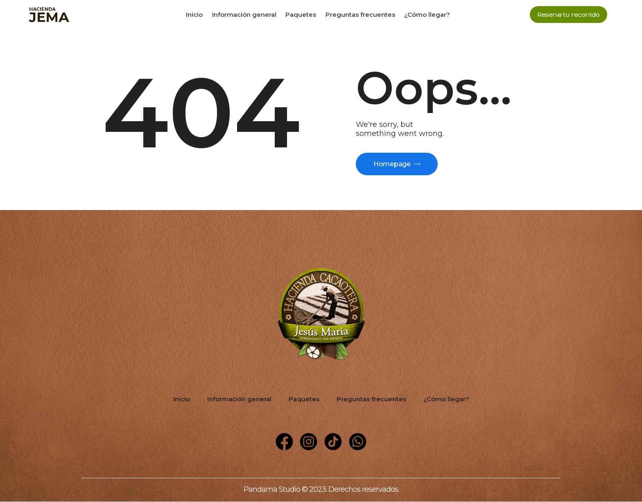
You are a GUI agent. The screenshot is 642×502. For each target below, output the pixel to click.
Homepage (392, 164)
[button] (568, 14)
